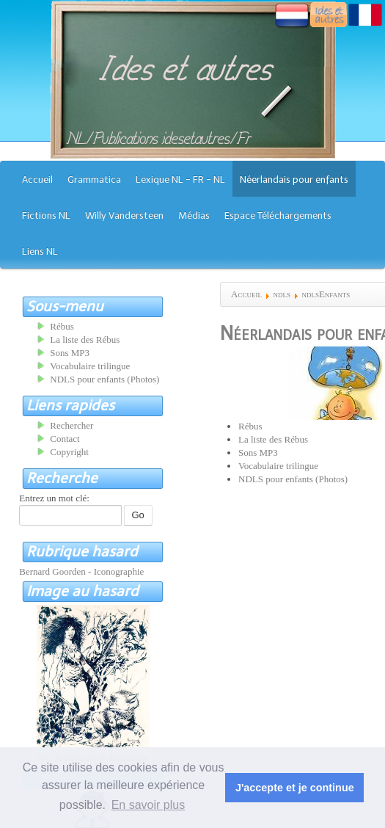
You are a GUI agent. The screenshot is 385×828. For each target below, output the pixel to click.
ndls (281, 293)
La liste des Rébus (273, 439)
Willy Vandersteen (124, 215)
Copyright (69, 451)
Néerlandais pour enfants (294, 179)
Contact (64, 438)
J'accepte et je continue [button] (294, 788)
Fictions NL (46, 215)
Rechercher (71, 425)
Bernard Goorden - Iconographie (81, 571)
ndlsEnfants (325, 293)
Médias (194, 215)
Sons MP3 (258, 452)
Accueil (37, 179)
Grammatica (94, 179)
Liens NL (40, 251)
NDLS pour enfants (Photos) (293, 478)
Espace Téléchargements (277, 215)
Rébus (250, 426)
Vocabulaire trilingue (278, 465)
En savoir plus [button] (148, 805)
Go (138, 514)
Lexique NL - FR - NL (180, 179)
